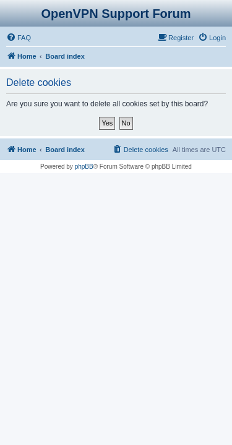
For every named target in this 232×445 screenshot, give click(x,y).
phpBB (84, 166)
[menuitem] (18, 37)
